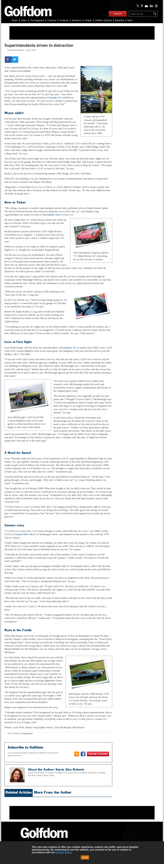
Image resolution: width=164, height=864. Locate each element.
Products (64, 20)
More (130, 20)
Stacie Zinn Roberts (17, 50)
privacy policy (64, 852)
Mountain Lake (95, 458)
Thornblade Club (51, 214)
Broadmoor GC (68, 347)
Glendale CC (54, 97)
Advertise (119, 20)
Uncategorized (26, 734)
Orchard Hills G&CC (25, 534)
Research (76, 20)
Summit (103, 20)
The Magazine (37, 20)
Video (24, 20)
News (15, 20)
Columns (51, 20)
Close (85, 857)
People (88, 20)
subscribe (118, 14)
